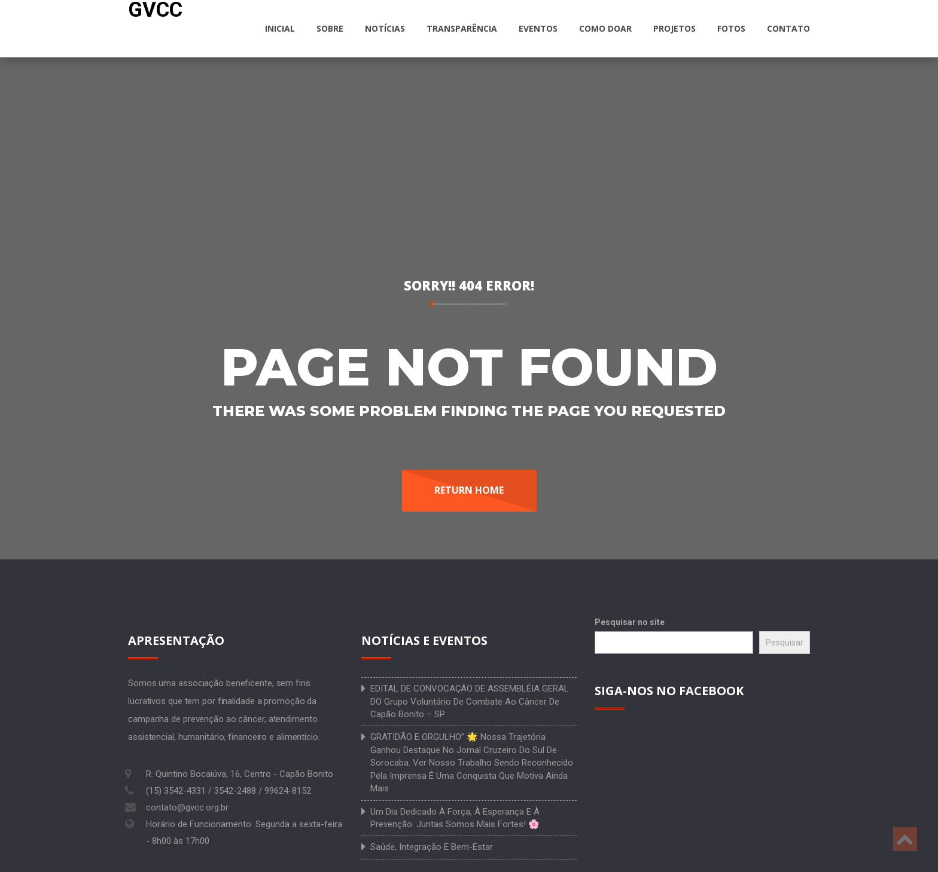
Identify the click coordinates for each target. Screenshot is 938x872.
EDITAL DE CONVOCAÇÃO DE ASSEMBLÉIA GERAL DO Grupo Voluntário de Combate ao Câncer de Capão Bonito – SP (469, 701)
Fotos (731, 28)
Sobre (329, 28)
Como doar (605, 28)
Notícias (385, 28)
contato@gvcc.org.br (187, 807)
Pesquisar (784, 642)
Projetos (674, 28)
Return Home (469, 490)
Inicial (280, 28)
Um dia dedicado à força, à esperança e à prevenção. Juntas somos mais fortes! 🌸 (455, 818)
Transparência (462, 28)
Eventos (538, 28)
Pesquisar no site (630, 622)
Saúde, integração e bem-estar (431, 847)
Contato (788, 28)
